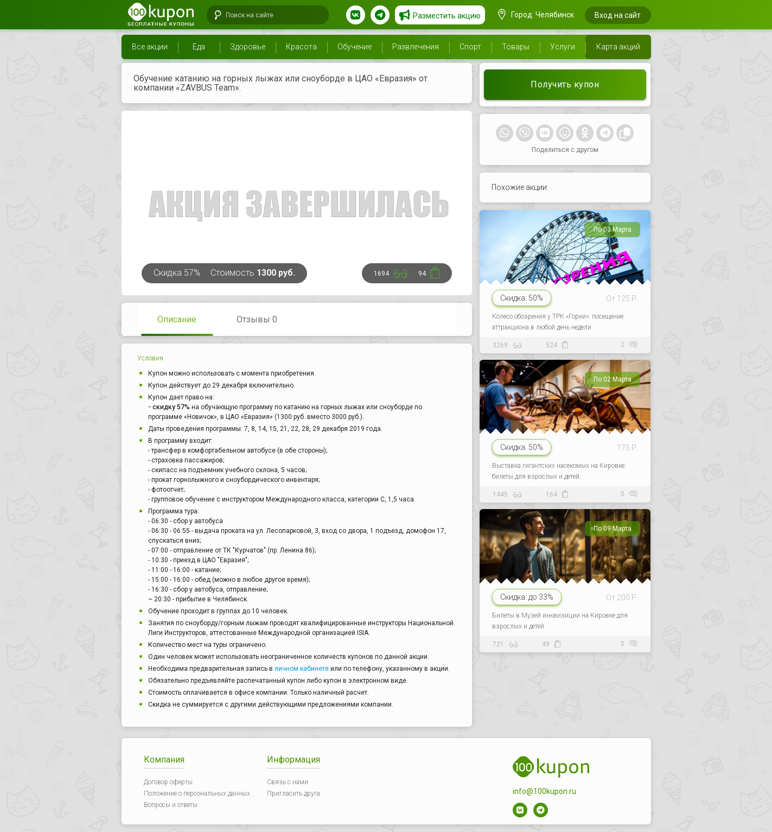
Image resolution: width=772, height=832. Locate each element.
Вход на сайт (618, 15)
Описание (176, 319)
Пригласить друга (293, 793)
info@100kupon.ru (544, 791)
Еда (199, 46)
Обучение (354, 46)
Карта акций (618, 46)
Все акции (150, 46)
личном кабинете (302, 668)
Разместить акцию (447, 15)
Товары (515, 46)
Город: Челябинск (536, 14)
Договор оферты (168, 782)
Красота (301, 46)
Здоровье (247, 46)
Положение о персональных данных (197, 793)
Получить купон (565, 84)
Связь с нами (287, 782)
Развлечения (415, 46)
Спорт (470, 46)
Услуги (562, 46)
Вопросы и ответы (170, 805)
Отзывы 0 (257, 319)
